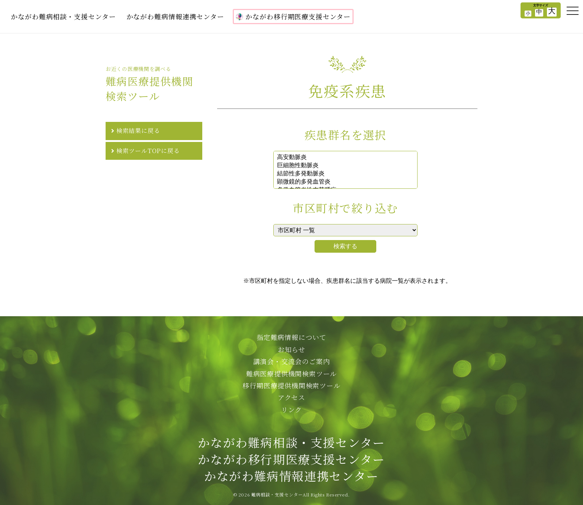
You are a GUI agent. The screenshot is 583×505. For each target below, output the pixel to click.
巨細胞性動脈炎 (345, 166)
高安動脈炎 (345, 157)
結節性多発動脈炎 (345, 174)
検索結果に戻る (138, 130)
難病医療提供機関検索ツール (291, 373)
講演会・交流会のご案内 (291, 361)
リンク (291, 409)
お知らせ (291, 349)
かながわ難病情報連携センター (175, 16)
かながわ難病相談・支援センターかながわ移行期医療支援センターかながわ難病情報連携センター (291, 459)
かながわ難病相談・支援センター (63, 16)
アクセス (291, 397)
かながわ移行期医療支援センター (293, 16)
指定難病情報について (291, 337)
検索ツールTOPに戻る (148, 150)
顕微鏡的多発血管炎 (345, 182)
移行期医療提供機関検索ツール (291, 385)
